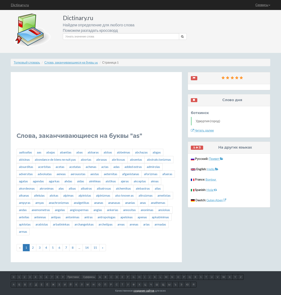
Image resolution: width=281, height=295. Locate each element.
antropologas (107, 217)
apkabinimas (160, 217)
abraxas (101, 159)
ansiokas (164, 210)
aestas (94, 174)
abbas (108, 152)
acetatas (75, 166)
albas (72, 188)
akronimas (47, 188)
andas (23, 210)
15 (95, 247)
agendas (38, 181)
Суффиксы (89, 276)
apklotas (25, 224)
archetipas (106, 224)
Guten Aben (216, 200)
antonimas (72, 217)
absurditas (26, 166)
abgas (157, 152)
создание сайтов (143, 290)
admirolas (153, 166)
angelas (60, 210)
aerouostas (78, 174)
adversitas (26, 174)
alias (158, 188)
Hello (212, 169)
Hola (211, 190)
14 (87, 247)
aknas (155, 181)
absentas (136, 159)
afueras (167, 174)
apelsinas (126, 217)
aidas (80, 181)
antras (88, 217)
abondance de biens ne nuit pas (55, 159)
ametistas (164, 195)
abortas (86, 159)
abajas (50, 152)
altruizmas (146, 195)
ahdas (68, 181)
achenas (91, 166)
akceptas (140, 181)
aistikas (111, 181)
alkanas (24, 195)
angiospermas (79, 210)
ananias (130, 202)
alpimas (68, 195)
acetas (60, 166)
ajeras (125, 181)
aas (39, 152)
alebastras (143, 188)
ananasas (114, 202)
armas (23, 231)
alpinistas (84, 195)
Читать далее (202, 130)
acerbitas (44, 166)
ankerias (112, 210)
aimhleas (95, 181)
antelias (24, 217)
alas (61, 188)
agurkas (54, 181)
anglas (97, 210)
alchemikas (123, 188)
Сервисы (262, 5)
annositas (129, 210)
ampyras (24, 202)
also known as (124, 195)
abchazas (141, 152)
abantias (65, 152)
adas (116, 166)
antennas (40, 217)
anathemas (158, 202)
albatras (86, 188)
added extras (133, 166)
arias (146, 224)
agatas (23, 181)
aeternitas (110, 174)
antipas (56, 217)
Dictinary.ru (20, 5)
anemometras (41, 210)
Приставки (73, 276)
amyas (39, 202)
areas (121, 224)
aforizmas (150, 174)
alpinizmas (103, 195)
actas (104, 166)
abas (79, 152)
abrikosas (118, 159)
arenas (134, 224)
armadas (160, 224)
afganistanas (130, 174)
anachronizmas (59, 202)
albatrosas (104, 188)
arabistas (42, 224)
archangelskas (84, 224)
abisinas (24, 159)
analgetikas (81, 202)
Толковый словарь (27, 62)
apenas (142, 217)
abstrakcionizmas (159, 159)
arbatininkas (61, 224)
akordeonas (27, 188)
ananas (98, 202)
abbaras (93, 152)
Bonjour (211, 179)
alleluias (39, 195)
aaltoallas (25, 152)
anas (143, 202)
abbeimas (123, 152)
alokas (54, 195)
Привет (216, 158)
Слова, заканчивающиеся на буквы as (71, 62)
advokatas (45, 174)
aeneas (61, 174)
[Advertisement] (96, 105)
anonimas (147, 210)
